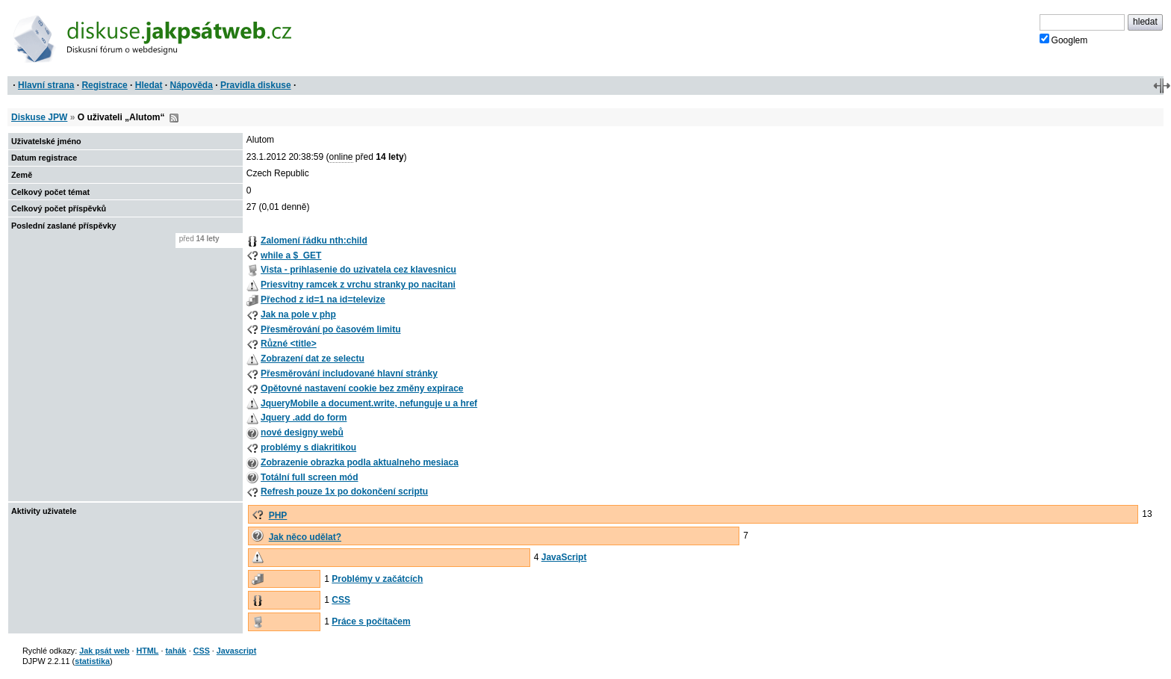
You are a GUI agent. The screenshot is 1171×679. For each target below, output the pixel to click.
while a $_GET (291, 255)
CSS (341, 600)
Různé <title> (289, 343)
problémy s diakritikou (308, 447)
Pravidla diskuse (255, 85)
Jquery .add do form (304, 417)
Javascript (236, 650)
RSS (174, 118)
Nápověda (191, 85)
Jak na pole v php (298, 314)
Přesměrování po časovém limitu (330, 329)
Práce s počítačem (371, 621)
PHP (278, 515)
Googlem (1064, 40)
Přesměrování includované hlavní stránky (349, 373)
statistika (92, 661)
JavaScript (564, 557)
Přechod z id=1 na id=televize (323, 299)
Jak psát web (104, 650)
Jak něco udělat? (305, 537)
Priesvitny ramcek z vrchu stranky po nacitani (358, 284)
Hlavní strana (46, 85)
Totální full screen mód (309, 477)
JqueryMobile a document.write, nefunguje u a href (369, 403)
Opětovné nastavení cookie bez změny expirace (362, 388)
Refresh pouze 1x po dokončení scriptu (344, 491)
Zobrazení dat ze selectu (312, 358)
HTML (147, 650)
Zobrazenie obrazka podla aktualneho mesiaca (360, 462)
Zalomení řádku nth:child (314, 240)
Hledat (149, 85)
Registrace (104, 85)
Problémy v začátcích (377, 579)
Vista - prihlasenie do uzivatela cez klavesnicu (358, 269)
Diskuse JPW (39, 117)
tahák (175, 650)
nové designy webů (302, 432)
